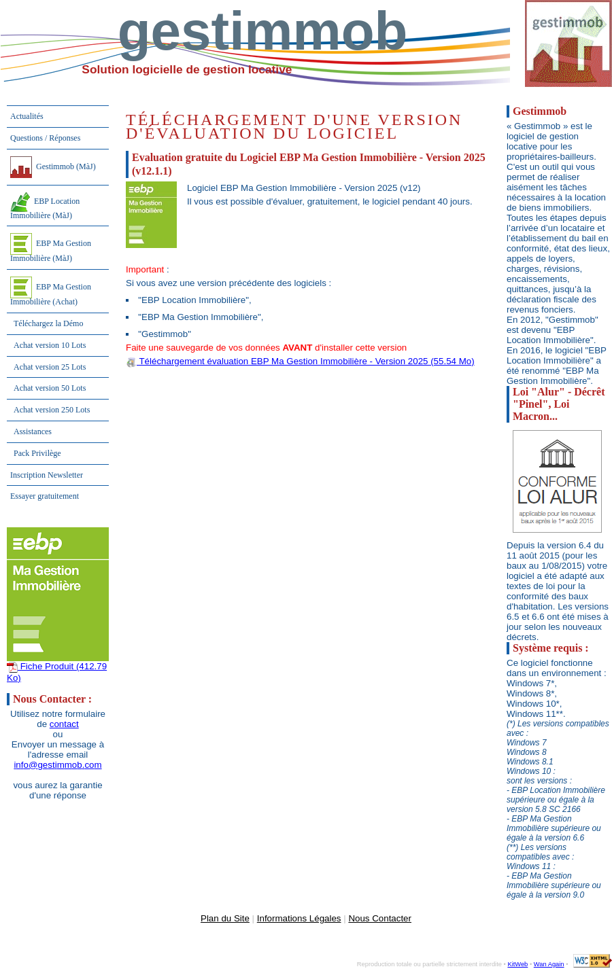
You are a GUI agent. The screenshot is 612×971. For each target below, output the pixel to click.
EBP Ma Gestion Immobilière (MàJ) (50, 248)
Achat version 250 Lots (52, 409)
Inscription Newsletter (46, 475)
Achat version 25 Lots (50, 367)
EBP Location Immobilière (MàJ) (45, 206)
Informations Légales (299, 918)
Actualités (27, 116)
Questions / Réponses (45, 138)
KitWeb (517, 964)
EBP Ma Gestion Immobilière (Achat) (50, 291)
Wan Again (549, 964)
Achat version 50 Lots (50, 388)
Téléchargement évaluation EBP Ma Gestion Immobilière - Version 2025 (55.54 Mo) (300, 361)
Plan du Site (225, 918)
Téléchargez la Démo (48, 323)
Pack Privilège (37, 453)
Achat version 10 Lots (50, 345)
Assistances (33, 431)
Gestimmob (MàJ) (53, 167)
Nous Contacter (379, 918)
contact (64, 724)
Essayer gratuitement (44, 496)
